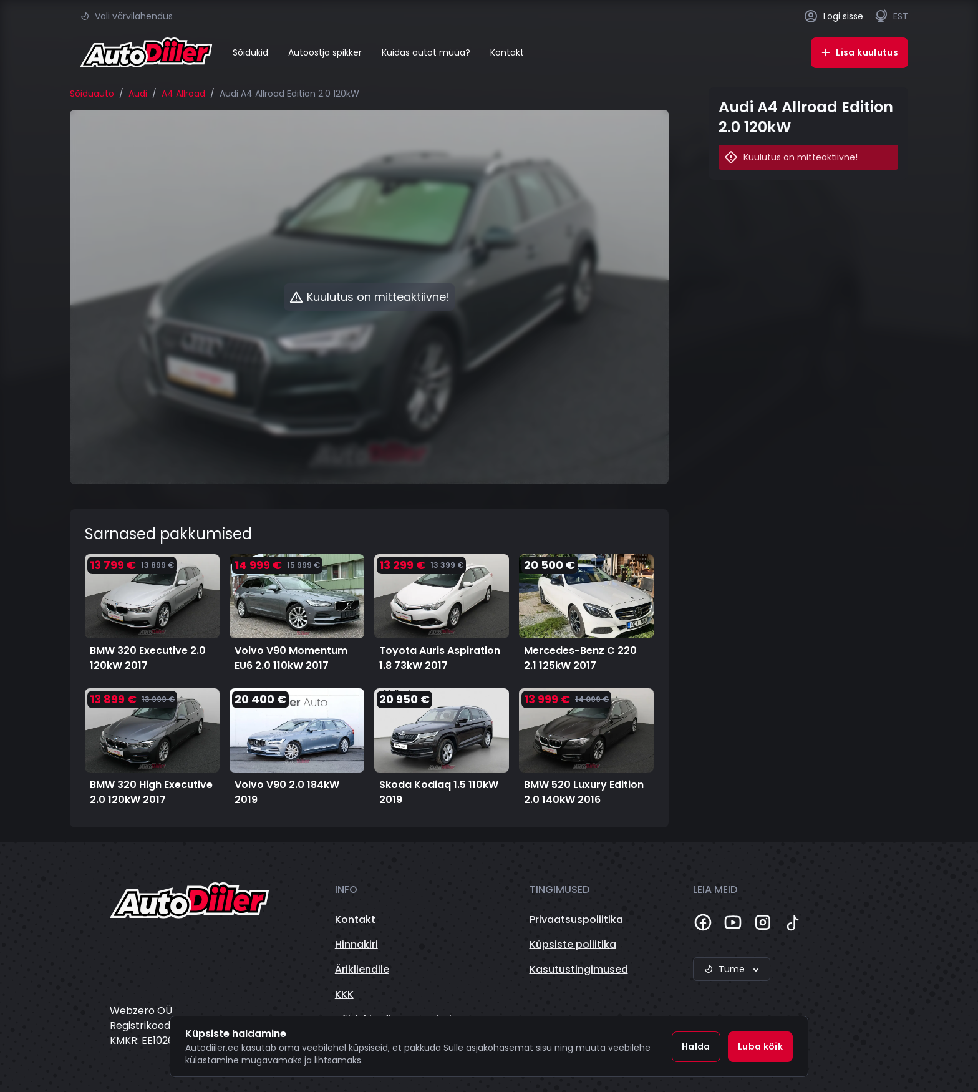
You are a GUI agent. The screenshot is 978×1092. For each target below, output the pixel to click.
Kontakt (507, 52)
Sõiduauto (92, 93)
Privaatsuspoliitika (576, 919)
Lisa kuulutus (859, 52)
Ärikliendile (362, 969)
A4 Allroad (183, 93)
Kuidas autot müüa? (426, 52)
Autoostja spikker (325, 52)
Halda (696, 1046)
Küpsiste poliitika (573, 944)
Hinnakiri (356, 944)
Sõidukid (250, 52)
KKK (344, 994)
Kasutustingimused (579, 969)
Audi (137, 93)
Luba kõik (760, 1046)
